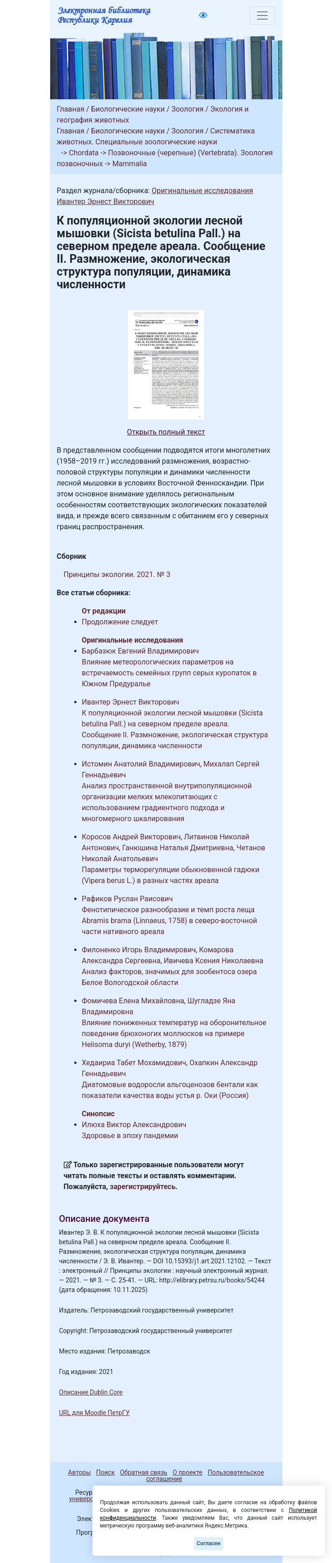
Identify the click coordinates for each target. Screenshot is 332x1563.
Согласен (208, 1543)
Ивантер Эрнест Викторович (105, 201)
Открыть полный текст (166, 432)
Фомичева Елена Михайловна (133, 1000)
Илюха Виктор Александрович (134, 1124)
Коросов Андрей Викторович (131, 837)
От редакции (104, 611)
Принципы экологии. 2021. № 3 (117, 574)
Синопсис (98, 1113)
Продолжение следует (120, 622)
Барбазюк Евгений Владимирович (140, 651)
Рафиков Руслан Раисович (127, 898)
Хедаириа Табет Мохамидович (134, 1062)
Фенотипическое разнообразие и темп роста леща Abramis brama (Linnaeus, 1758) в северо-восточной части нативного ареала (169, 920)
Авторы (79, 1472)
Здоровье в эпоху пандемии (130, 1135)
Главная (71, 109)
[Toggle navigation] (262, 15)
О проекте (188, 1472)
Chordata (83, 152)
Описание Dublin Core (91, 1392)
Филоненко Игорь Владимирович (139, 949)
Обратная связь (143, 1472)
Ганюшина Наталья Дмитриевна (177, 847)
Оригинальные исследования (202, 190)
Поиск (105, 1472)
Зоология (187, 109)
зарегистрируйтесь (142, 1186)
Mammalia (129, 163)
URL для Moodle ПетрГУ (94, 1412)
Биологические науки (128, 109)
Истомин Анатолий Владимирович (141, 764)
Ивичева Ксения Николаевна (214, 960)
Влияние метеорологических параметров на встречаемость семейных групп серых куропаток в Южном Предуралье (169, 673)
